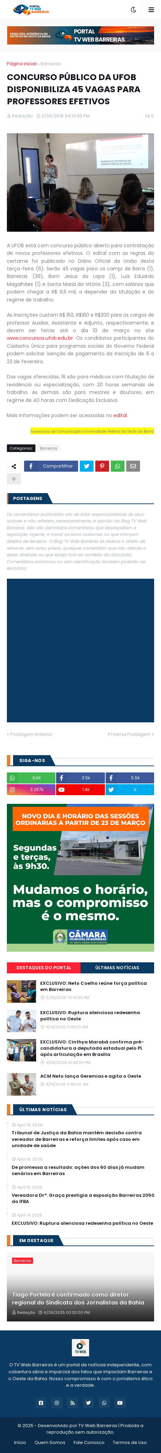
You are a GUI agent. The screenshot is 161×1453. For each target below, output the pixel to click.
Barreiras (51, 63)
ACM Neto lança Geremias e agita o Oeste (90, 1076)
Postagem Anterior (31, 734)
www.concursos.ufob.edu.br (40, 338)
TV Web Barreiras (97, 1425)
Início (20, 1442)
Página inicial (21, 63)
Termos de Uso (130, 1442)
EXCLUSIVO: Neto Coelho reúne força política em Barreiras (93, 986)
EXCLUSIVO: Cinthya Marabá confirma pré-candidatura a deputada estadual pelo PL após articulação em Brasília (92, 1048)
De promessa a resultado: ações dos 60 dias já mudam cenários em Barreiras (78, 1170)
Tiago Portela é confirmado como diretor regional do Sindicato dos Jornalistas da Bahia (78, 1298)
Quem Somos (49, 1442)
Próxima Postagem (129, 734)
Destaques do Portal (44, 967)
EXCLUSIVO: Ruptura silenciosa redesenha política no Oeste (90, 1016)
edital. (121, 415)
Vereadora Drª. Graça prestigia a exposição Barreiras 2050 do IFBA (83, 1198)
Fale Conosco (89, 1442)
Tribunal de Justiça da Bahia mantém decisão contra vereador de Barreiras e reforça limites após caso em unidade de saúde (77, 1139)
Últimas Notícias (117, 967)
